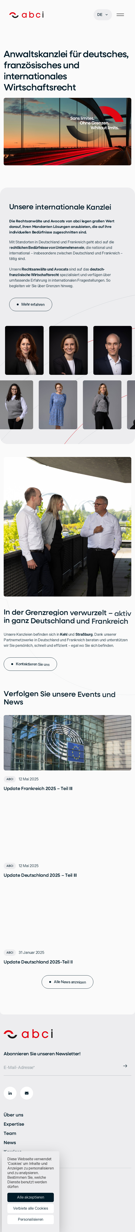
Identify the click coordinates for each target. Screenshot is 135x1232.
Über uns (13, 1115)
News (10, 1142)
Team (10, 1133)
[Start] (26, 15)
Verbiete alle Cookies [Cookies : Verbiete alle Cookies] (30, 1208)
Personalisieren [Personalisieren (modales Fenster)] (30, 1219)
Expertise (14, 1124)
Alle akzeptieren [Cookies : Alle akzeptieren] (30, 1197)
